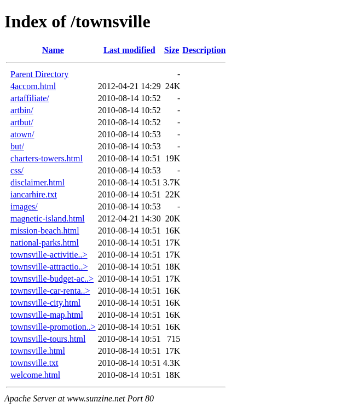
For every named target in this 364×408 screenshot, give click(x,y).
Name (53, 50)
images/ (24, 206)
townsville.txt (34, 363)
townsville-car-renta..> (50, 290)
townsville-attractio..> (49, 266)
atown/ (22, 134)
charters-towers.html (46, 158)
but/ (17, 146)
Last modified (129, 50)
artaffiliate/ (29, 98)
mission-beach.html (44, 230)
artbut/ (21, 122)
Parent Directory (39, 74)
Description (204, 50)
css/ (17, 170)
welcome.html (35, 375)
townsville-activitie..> (49, 254)
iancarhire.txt (33, 194)
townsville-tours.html (47, 338)
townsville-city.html (45, 302)
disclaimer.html (37, 182)
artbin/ (21, 110)
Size (172, 50)
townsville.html (37, 350)
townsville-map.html (46, 314)
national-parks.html (44, 242)
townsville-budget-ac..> (52, 278)
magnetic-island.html (47, 218)
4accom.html (33, 86)
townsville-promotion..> (53, 326)
